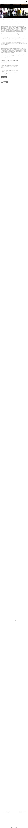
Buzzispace (4, 77)
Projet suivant (22, 811)
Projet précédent (6, 811)
